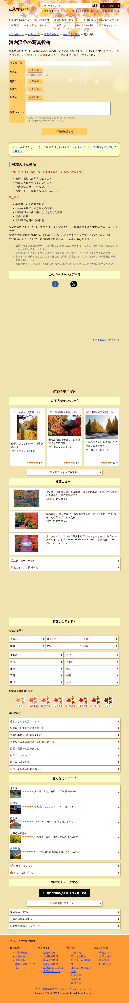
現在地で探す (109, 5)
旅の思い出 (105, 963)
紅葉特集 (76, 975)
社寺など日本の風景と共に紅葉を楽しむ (32, 741)
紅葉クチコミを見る (22, 865)
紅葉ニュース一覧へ (22, 560)
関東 (57, 11)
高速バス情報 (50, 963)
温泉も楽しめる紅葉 (64, 19)
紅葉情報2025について (64, 903)
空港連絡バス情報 (53, 967)
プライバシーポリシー (81, 989)
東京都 (14, 639)
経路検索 (20, 956)
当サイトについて (109, 25)
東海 (98, 11)
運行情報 (20, 960)
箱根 (85, 645)
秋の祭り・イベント (42, 25)
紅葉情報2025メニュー (19, 19)
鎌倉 (12, 645)
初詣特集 (76, 979)
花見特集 (76, 952)
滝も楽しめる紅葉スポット (24, 721)
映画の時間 (105, 952)
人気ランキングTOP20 (64, 472)
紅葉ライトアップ (20, 755)
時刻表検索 (21, 952)
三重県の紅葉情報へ (21, 919)
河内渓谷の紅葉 (71, 34)
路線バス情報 (50, 960)
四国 (110, 11)
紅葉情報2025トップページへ (26, 926)
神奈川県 (52, 639)
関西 (63, 11)
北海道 (70, 11)
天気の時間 (105, 956)
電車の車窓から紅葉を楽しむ (26, 735)
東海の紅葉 (34, 34)
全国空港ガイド (51, 971)
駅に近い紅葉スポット (22, 762)
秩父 (49, 645)
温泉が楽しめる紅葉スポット (26, 769)
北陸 (92, 11)
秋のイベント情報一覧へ (25, 567)
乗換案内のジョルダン (54, 989)
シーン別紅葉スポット (86, 19)
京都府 (87, 639)
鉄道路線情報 (50, 956)
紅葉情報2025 (19, 9)
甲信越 (85, 11)
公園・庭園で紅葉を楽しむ (24, 748)
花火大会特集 (78, 956)
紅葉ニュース (20, 25)
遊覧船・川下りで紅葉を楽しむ (27, 728)
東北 (77, 11)
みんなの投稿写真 (86, 25)
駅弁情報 (104, 960)
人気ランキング (109, 19)
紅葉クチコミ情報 (64, 25)
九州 (116, 11)
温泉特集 (76, 982)
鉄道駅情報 (49, 952)
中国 (104, 11)
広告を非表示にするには (105, 340)
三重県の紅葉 (51, 34)
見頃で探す (42, 19)
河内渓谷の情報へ (20, 912)
